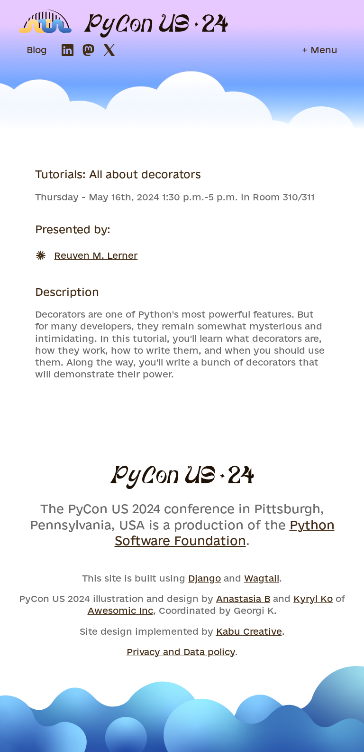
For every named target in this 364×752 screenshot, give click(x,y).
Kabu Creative (249, 631)
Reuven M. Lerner (95, 255)
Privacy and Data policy (181, 652)
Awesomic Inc (120, 610)
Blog (37, 50)
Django (204, 578)
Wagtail (261, 578)
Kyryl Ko (313, 598)
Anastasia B (243, 598)
